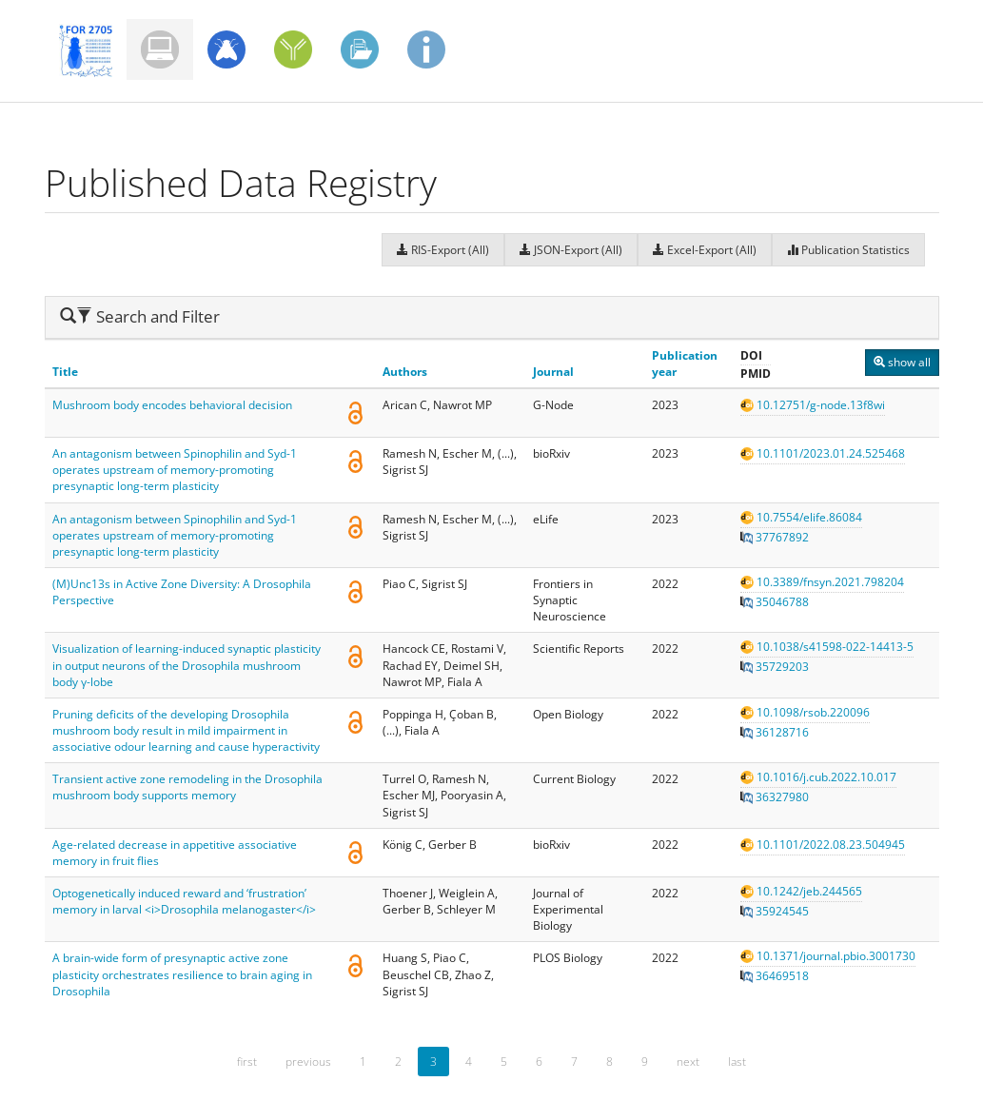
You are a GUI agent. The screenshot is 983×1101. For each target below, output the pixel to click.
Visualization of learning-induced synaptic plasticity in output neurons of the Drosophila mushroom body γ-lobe (186, 664)
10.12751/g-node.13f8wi (812, 405)
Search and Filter (140, 316)
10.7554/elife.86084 (801, 517)
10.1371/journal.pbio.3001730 (827, 956)
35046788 (774, 602)
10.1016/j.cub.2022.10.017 (818, 777)
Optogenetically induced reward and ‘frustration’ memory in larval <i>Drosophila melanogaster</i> (184, 901)
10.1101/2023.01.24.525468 (822, 453)
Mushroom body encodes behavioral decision (172, 405)
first (247, 1061)
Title (65, 372)
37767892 (774, 537)
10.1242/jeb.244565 (801, 891)
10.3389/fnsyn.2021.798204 (822, 582)
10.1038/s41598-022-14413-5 (827, 647)
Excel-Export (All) (705, 250)
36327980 (774, 797)
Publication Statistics (848, 250)
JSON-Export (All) (571, 250)
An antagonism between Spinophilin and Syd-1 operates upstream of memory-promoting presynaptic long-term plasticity (174, 469)
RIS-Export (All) (443, 250)
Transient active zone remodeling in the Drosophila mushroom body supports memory (187, 787)
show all (902, 362)
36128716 (774, 732)
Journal (553, 372)
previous (308, 1061)
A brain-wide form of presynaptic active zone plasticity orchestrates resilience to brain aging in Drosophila (182, 974)
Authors (405, 372)
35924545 (774, 911)
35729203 (774, 667)
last (737, 1061)
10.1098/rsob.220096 (805, 712)
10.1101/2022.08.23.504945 (822, 844)
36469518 (774, 976)
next (688, 1061)
